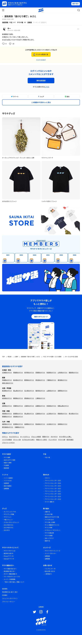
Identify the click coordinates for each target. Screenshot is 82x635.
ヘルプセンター (49, 569)
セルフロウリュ (14, 437)
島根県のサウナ (18, 413)
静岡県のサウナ (18, 398)
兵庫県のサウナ (40, 406)
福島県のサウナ (73, 372)
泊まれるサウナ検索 (9, 460)
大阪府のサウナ (29, 406)
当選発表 (6, 483)
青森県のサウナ (18, 372)
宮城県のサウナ (40, 372)
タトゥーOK (17, 440)
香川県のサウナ (73, 413)
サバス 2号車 (48, 528)
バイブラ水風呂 (7, 440)
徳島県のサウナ (62, 413)
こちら (47, 87)
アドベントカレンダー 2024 (53, 483)
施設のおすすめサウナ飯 (52, 517)
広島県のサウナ (40, 413)
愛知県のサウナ (29, 398)
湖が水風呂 (70, 440)
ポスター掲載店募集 (9, 574)
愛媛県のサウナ (7, 416)
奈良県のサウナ (51, 406)
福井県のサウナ (40, 391)
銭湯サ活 (47, 541)
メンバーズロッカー (50, 553)
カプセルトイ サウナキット (52, 530)
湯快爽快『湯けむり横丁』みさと (20, 16)
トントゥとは (7, 481)
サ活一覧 (47, 457)
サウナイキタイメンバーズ (52, 551)
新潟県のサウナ (7, 391)
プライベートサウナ (8, 443)
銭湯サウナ (45, 437)
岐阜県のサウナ (7, 398)
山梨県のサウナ (51, 391)
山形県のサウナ (62, 372)
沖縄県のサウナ (19, 427)
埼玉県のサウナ (40, 380)
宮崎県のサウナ (62, 424)
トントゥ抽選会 (8, 478)
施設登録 (6, 468)
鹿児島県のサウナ (7, 427)
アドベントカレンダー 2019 (53, 496)
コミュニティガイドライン (10, 598)
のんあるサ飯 (48, 514)
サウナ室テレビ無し (65, 437)
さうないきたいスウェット (11, 522)
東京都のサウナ (62, 380)
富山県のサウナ (18, 391)
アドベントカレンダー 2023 (53, 486)
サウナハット (7, 517)
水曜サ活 (47, 512)
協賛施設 (47, 556)
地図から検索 (7, 463)
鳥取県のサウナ (7, 413)
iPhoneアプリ (8, 556)
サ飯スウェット (8, 520)
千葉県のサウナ (51, 380)
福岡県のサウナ (7, 424)
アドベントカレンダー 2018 (53, 499)
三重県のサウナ (40, 398)
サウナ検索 (7, 457)
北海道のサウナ (7, 372)
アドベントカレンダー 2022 (53, 489)
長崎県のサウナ (29, 424)
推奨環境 (4, 589)
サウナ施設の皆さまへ (10, 569)
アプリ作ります (49, 520)
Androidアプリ (8, 559)
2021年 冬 (7, 530)
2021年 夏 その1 (8, 525)
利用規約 (4, 595)
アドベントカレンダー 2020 (53, 494)
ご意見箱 (47, 574)
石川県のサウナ (29, 391)
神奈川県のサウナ (7, 383)
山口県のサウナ (51, 413)
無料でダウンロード (41, 317)
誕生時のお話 (7, 553)
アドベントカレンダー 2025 (53, 481)
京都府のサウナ (18, 406)
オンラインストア (9, 512)
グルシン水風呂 (36, 437)
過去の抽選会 (7, 486)
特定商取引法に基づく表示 (10, 592)
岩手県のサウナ (29, 372)
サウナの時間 (48, 536)
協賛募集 (6, 489)
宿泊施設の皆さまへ (9, 571)
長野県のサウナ (62, 391)
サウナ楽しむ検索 (50, 522)
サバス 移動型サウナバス (52, 525)
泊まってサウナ (49, 538)
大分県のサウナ (51, 424)
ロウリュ (5, 437)
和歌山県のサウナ (63, 406)
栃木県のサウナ (18, 380)
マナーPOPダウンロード (11, 577)
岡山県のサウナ (29, 413)
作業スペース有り (41, 440)
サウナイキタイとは (9, 551)
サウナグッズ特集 (9, 514)
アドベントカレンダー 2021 (53, 491)
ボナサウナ (54, 437)
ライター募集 (48, 502)
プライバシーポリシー (8, 602)
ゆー (9, 28)
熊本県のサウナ (40, 424)
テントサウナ (52, 440)
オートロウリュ (25, 437)
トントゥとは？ (41, 60)
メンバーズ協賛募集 (9, 579)
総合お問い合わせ (50, 571)
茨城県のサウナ (7, 380)
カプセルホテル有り (28, 440)
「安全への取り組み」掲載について (14, 582)
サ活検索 (6, 465)
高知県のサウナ (18, 416)
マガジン (47, 478)
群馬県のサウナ (29, 380)
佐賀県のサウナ (18, 424)
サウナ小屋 (61, 440)
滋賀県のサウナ (7, 406)
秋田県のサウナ (51, 372)
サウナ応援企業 (49, 533)
